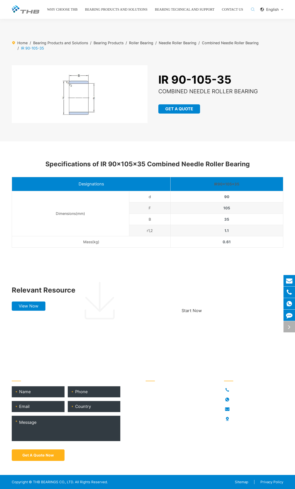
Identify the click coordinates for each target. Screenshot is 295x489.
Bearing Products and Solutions (116, 9)
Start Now (192, 310)
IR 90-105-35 (32, 48)
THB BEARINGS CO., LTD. (53, 482)
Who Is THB (156, 404)
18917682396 (244, 399)
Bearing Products (109, 43)
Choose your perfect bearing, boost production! (224, 290)
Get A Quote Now (38, 455)
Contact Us (232, 9)
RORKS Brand (157, 412)
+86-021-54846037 (249, 390)
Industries (154, 397)
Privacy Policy (271, 482)
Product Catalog (160, 434)
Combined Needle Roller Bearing (230, 43)
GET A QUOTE (179, 108)
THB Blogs (155, 419)
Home (22, 43)
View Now (28, 306)
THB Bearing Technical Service (172, 427)
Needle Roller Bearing (177, 43)
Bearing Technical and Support (185, 9)
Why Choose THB (62, 9)
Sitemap (241, 482)
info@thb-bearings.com (252, 409)
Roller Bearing (141, 43)
